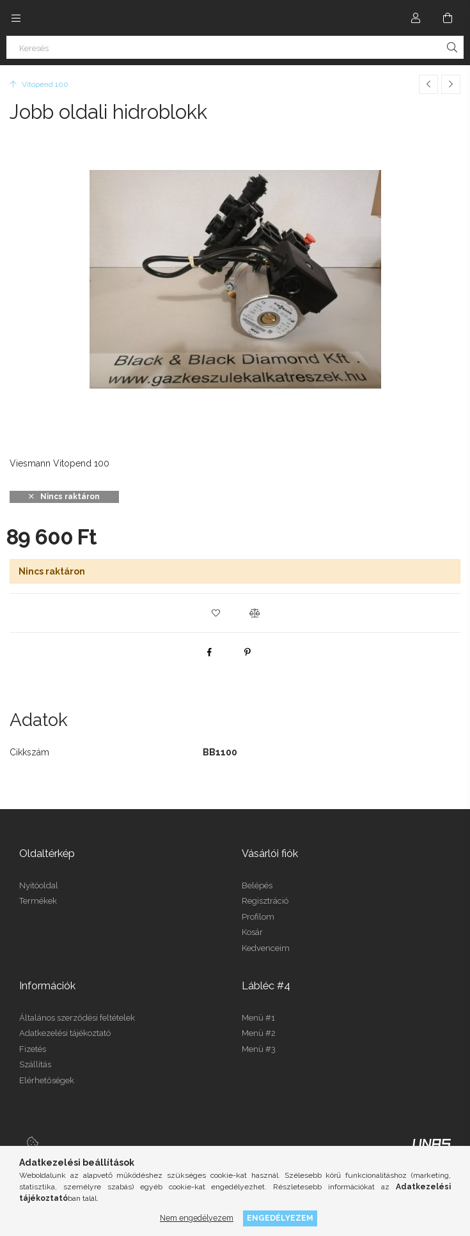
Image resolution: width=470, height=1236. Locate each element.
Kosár (252, 932)
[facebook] (209, 651)
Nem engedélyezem (196, 1218)
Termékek (38, 901)
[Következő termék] (450, 84)
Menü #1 (258, 1018)
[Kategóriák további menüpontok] (16, 17)
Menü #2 (259, 1033)
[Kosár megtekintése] (448, 17)
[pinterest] (247, 651)
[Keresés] (235, 47)
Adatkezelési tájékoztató (65, 1033)
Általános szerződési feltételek (77, 1018)
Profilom (258, 917)
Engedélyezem (280, 1218)
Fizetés (32, 1049)
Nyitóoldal (38, 885)
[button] (216, 612)
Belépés (257, 885)
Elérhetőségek (46, 1080)
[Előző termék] (428, 84)
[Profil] (416, 17)
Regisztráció (265, 901)
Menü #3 (259, 1049)
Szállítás (35, 1064)
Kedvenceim (266, 948)
